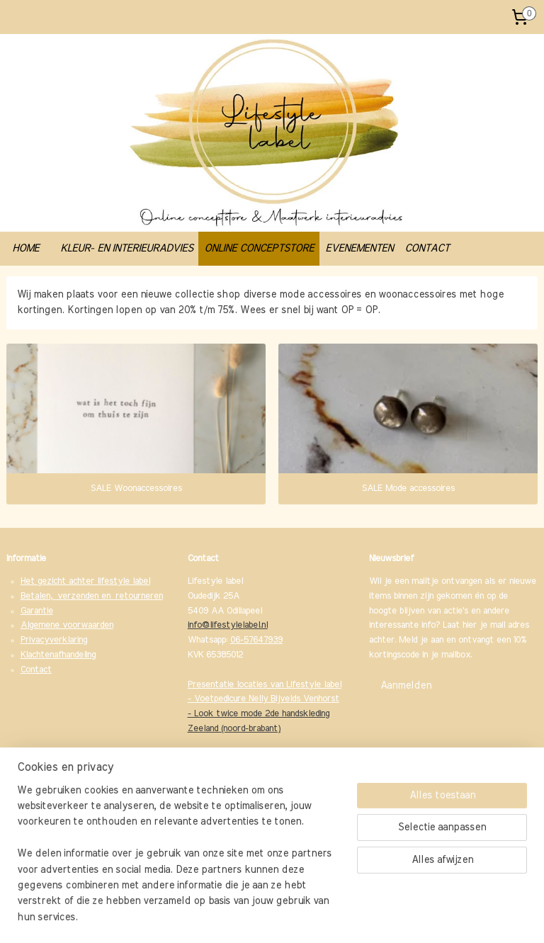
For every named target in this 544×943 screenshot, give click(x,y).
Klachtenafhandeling (58, 655)
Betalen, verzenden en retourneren (92, 596)
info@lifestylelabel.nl (228, 625)
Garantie (37, 611)
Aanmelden (405, 686)
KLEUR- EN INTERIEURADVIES (126, 248)
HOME (25, 248)
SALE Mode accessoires (408, 488)
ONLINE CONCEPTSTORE (259, 248)
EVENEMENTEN (359, 248)
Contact (36, 669)
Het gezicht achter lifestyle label (85, 581)
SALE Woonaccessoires (136, 488)
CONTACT (426, 248)
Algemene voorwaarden (67, 625)
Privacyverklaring (54, 640)
